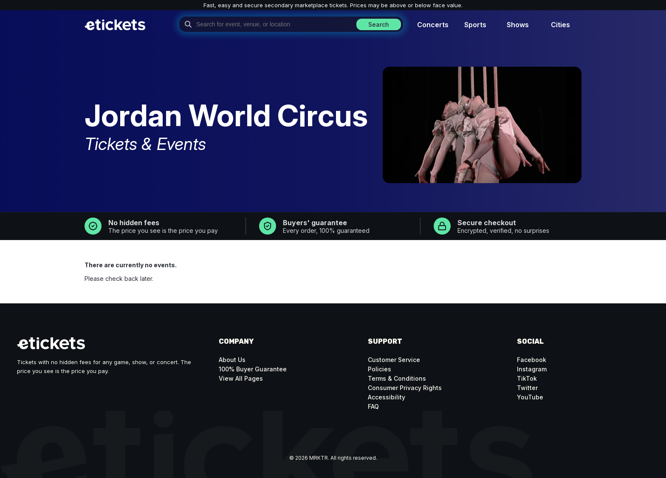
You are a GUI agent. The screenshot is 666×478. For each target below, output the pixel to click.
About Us (232, 359)
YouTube (530, 397)
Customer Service (394, 359)
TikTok (527, 378)
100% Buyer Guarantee (253, 369)
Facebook (531, 359)
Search (378, 24)
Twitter (527, 387)
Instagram (532, 369)
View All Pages (241, 378)
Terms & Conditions (397, 378)
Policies (379, 369)
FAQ (373, 406)
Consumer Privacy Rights (405, 387)
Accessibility (386, 397)
